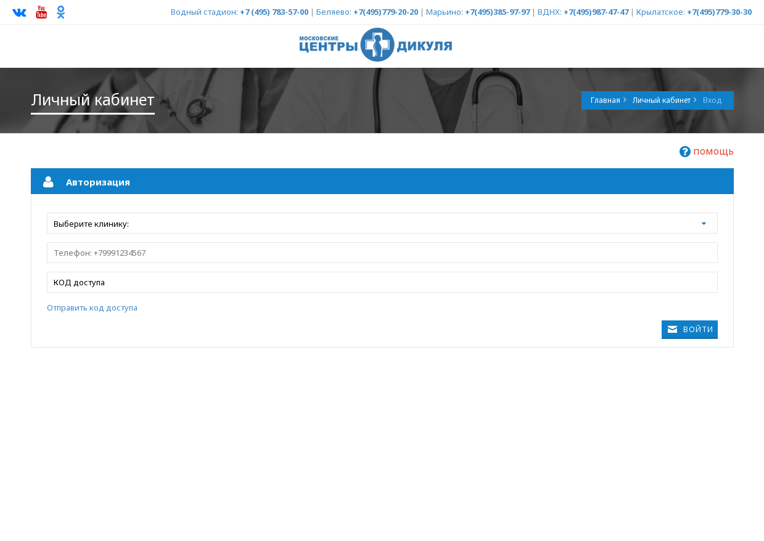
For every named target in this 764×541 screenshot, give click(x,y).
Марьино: (444, 11)
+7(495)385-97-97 (497, 11)
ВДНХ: (550, 11)
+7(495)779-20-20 (385, 11)
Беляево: (333, 11)
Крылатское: (660, 11)
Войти (698, 329)
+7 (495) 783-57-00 (274, 11)
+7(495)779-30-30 (719, 11)
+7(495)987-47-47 (596, 11)
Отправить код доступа (92, 307)
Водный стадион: (204, 11)
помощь (707, 151)
